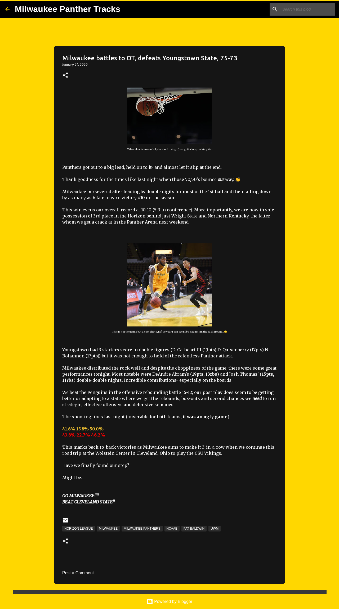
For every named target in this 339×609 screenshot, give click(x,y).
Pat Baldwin (194, 528)
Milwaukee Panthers (142, 528)
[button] (65, 75)
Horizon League (78, 528)
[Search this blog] (307, 9)
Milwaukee (108, 528)
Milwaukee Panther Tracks (67, 9)
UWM (214, 528)
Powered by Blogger (170, 601)
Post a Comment (78, 573)
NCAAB (172, 528)
